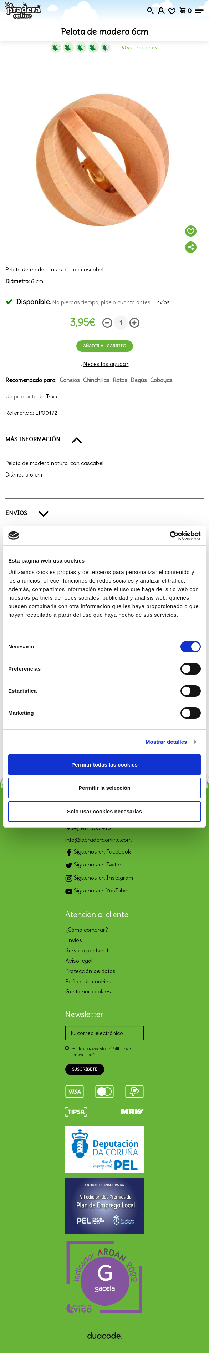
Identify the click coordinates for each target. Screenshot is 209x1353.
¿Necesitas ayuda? (105, 363)
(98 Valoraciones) (138, 47)
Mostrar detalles (166, 742)
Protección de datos (90, 971)
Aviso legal (78, 960)
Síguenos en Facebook (98, 852)
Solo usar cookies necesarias (104, 811)
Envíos (161, 302)
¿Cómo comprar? (86, 929)
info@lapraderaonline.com (98, 839)
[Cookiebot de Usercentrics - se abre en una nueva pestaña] (169, 535)
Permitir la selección (104, 788)
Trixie (52, 396)
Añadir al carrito (104, 346)
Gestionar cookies (88, 991)
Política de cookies (88, 981)
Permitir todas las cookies (104, 765)
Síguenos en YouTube (96, 891)
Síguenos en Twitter (94, 865)
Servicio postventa (88, 950)
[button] (104, 439)
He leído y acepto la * (101, 1051)
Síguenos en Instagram (99, 878)
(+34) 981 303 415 (88, 827)
